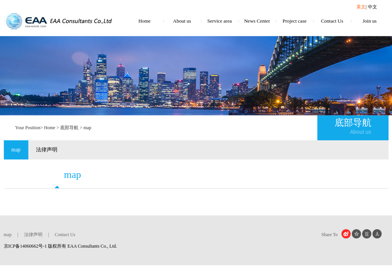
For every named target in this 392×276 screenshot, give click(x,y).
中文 (372, 7)
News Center (257, 21)
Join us (369, 21)
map (16, 150)
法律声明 (46, 150)
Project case (294, 21)
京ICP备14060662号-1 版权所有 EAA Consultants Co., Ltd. (60, 246)
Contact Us (332, 21)
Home (145, 21)
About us (182, 21)
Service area (219, 21)
